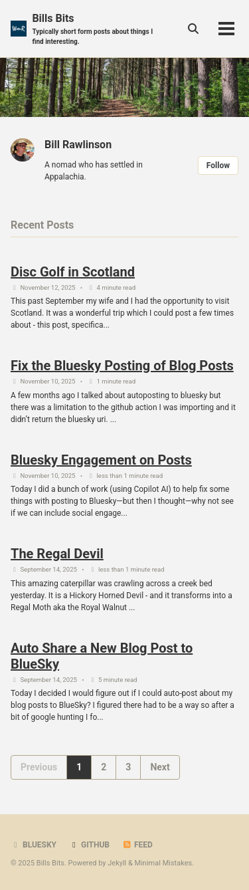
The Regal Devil (57, 554)
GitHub (89, 844)
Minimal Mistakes (164, 863)
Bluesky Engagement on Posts (101, 460)
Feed (137, 844)
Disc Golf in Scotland (73, 272)
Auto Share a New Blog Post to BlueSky (102, 656)
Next (159, 767)
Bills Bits (96, 29)
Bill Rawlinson (78, 144)
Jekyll (117, 863)
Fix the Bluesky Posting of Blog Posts (122, 366)
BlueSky (33, 844)
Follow (218, 165)
